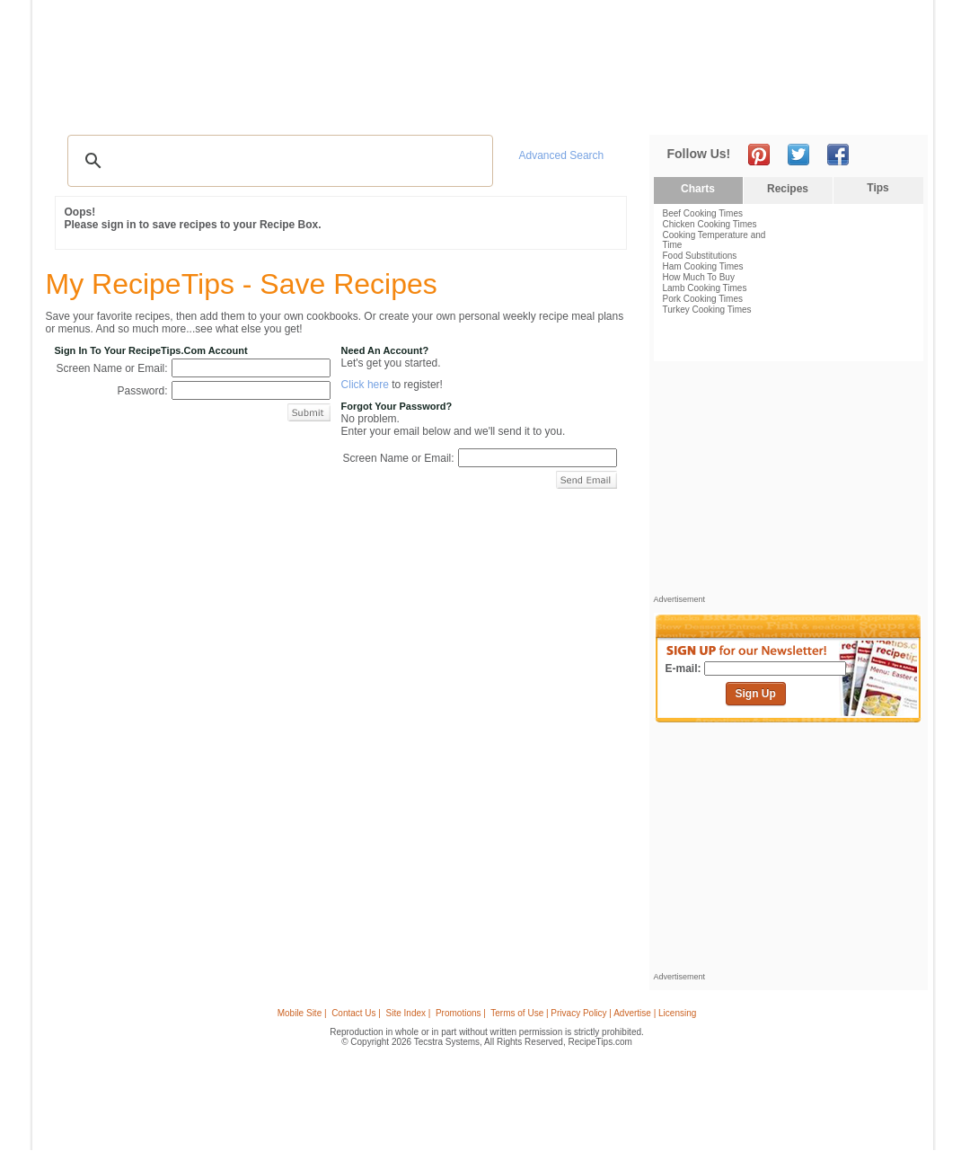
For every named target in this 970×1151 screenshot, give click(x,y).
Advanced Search (561, 155)
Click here (365, 384)
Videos (288, 108)
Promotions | (461, 1013)
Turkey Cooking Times (707, 309)
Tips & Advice (154, 108)
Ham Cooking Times (703, 266)
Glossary (231, 108)
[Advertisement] (596, 47)
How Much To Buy (699, 277)
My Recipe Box (511, 108)
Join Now (854, 108)
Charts (698, 188)
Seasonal (425, 108)
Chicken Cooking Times (710, 224)
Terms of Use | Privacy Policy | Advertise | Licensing (593, 1013)
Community (354, 108)
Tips (877, 188)
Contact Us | (356, 1013)
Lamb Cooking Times (705, 288)
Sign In (894, 108)
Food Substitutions (700, 256)
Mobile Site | (302, 1013)
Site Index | (408, 1013)
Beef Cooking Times (703, 213)
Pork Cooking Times (703, 299)
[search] (277, 161)
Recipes (79, 108)
